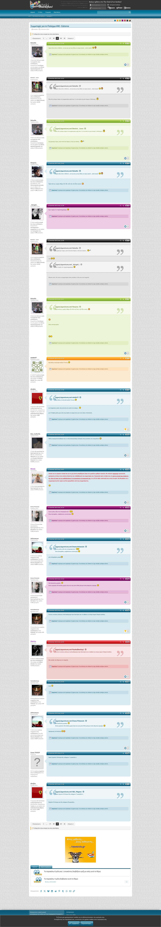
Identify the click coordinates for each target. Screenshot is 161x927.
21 (64, 38)
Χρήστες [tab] (35, 866)
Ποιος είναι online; (71, 915)
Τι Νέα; (40, 12)
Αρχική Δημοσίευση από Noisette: (68, 86)
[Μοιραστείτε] (123, 43)
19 (57, 38)
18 (53, 38)
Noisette (35, 29)
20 (61, 38)
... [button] (46, 38)
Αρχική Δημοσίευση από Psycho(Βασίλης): (71, 649)
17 (50, 38)
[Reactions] (126, 64)
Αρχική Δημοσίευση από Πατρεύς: (68, 307)
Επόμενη (70, 38)
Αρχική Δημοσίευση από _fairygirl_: (69, 265)
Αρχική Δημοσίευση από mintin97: (68, 397)
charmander (52, 881)
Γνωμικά (48, 12)
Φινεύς (47, 881)
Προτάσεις (57, 12)
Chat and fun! (43, 5)
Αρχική (32, 12)
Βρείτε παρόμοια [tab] (46, 866)
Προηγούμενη (37, 38)
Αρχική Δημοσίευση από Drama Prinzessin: (71, 546)
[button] (114, 12)
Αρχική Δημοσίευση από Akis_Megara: (70, 792)
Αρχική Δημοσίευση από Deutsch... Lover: (71, 129)
